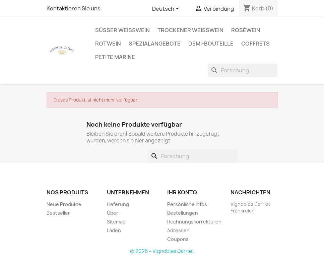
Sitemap (116, 221)
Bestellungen (182, 213)
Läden (114, 230)
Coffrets (255, 43)
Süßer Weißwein (122, 30)
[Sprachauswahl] (166, 9)
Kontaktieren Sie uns (74, 8)
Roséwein (245, 30)
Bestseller (58, 213)
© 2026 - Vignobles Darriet (162, 251)
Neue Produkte (64, 204)
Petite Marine (115, 57)
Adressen (178, 230)
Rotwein (108, 43)
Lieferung (118, 204)
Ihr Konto (182, 192)
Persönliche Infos (187, 204)
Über (112, 213)
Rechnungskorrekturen (194, 221)
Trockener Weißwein (190, 30)
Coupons (178, 239)
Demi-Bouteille (211, 43)
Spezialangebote (155, 43)
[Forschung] (242, 70)
